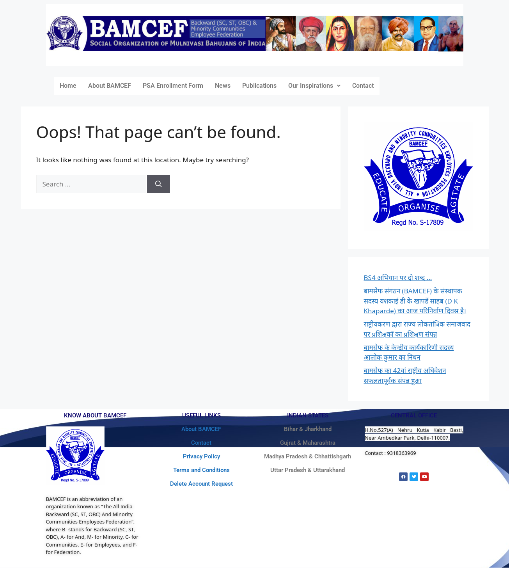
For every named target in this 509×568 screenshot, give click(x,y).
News (223, 85)
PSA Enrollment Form (173, 85)
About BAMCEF (109, 85)
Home (68, 85)
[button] (314, 86)
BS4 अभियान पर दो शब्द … (398, 277)
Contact (363, 85)
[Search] (158, 184)
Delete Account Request (201, 483)
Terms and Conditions (201, 470)
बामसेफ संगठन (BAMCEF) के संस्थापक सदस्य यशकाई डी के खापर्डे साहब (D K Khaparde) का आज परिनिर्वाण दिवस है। (415, 300)
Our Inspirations (314, 85)
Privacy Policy (201, 456)
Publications (259, 85)
